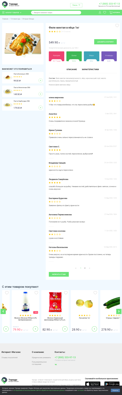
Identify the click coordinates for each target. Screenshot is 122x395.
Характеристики (90, 69)
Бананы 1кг (16, 318)
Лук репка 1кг (105, 318)
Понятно (115, 390)
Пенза (74, 5)
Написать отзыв (59, 274)
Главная (5, 19)
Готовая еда (15, 19)
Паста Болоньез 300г (21, 74)
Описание (71, 69)
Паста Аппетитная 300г (22, 87)
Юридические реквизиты (41, 358)
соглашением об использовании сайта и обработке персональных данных (39, 390)
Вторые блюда (28, 19)
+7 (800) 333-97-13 (109, 4)
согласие (81, 390)
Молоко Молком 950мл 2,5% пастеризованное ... (46, 319)
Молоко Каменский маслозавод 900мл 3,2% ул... (76, 319)
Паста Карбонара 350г (22, 101)
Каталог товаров (12, 12)
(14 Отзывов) (66, 31)
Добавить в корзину (105, 42)
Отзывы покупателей (9, 358)
